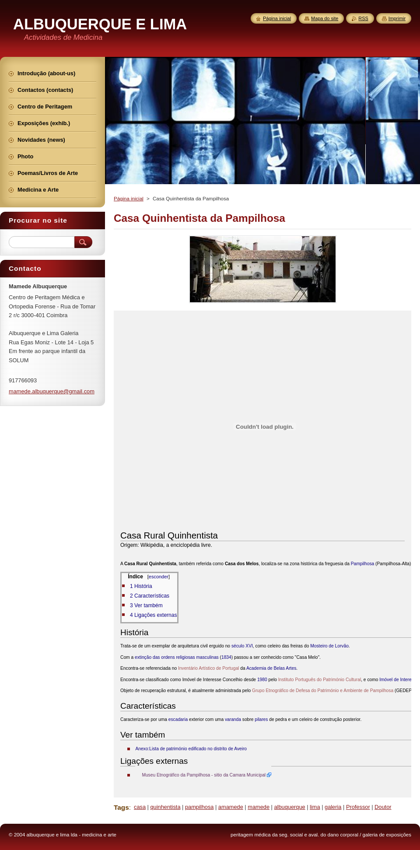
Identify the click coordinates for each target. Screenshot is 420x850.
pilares (261, 719)
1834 (226, 657)
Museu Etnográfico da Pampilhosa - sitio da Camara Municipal (204, 775)
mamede (259, 807)
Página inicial (129, 198)
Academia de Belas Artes (271, 668)
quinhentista (165, 807)
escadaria (178, 719)
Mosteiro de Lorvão (329, 646)
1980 (262, 679)
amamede (230, 807)
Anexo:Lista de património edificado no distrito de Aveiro (191, 748)
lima (315, 807)
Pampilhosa (362, 563)
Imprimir (397, 18)
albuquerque (289, 807)
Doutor (382, 807)
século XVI (242, 646)
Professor (358, 807)
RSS (363, 18)
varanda (233, 719)
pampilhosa (199, 807)
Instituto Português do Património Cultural (319, 679)
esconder (158, 576)
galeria (333, 807)
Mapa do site (324, 18)
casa (140, 807)
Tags (121, 807)
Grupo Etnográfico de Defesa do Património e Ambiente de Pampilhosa (322, 690)
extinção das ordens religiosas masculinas (177, 657)
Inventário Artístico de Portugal (208, 668)
